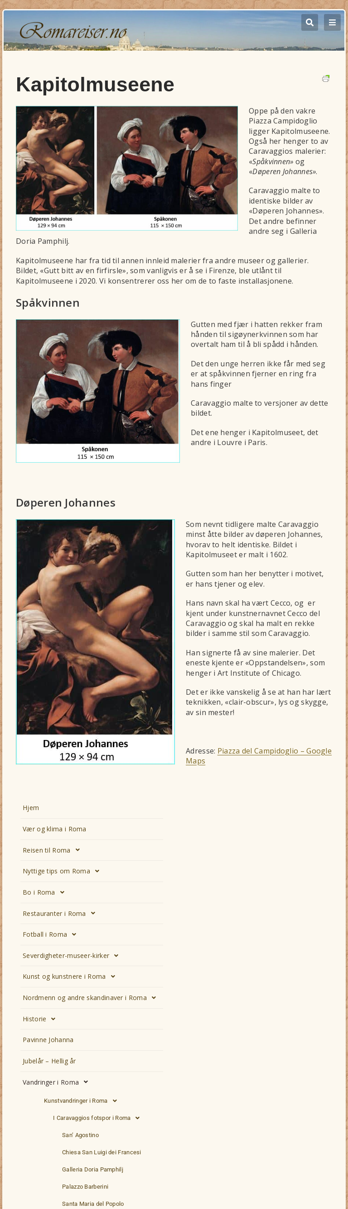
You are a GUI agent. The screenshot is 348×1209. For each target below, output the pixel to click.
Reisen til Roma (54, 850)
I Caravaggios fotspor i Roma (99, 1118)
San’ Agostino (80, 1135)
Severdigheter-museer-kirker (73, 956)
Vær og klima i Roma (55, 829)
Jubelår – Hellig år (49, 1061)
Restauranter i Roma (61, 913)
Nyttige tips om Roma (63, 871)
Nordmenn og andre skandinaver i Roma (92, 998)
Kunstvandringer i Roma (83, 1101)
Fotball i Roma (52, 934)
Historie (42, 1019)
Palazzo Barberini (85, 1186)
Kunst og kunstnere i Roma (71, 976)
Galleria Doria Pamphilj (92, 1169)
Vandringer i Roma (58, 1082)
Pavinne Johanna (48, 1039)
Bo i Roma (46, 892)
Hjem (31, 807)
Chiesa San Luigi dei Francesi (101, 1152)
